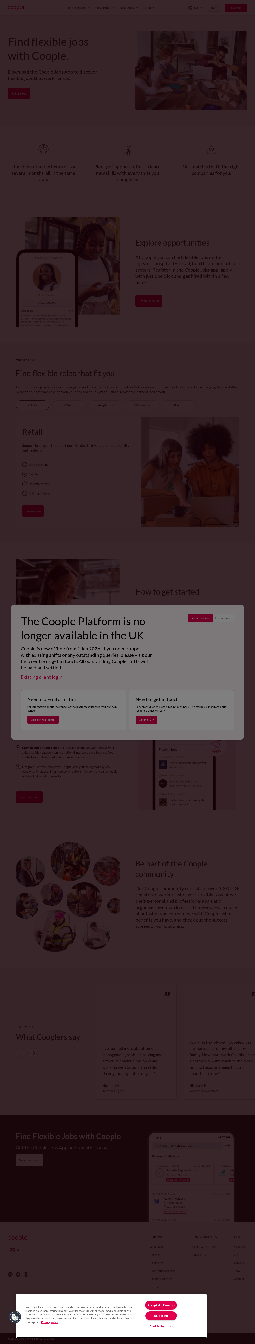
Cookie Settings (161, 1326)
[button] (15, 1317)
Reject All (161, 1315)
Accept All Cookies (161, 1305)
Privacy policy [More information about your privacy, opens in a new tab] (49, 1322)
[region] (111, 1316)
